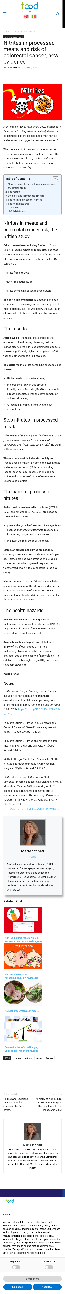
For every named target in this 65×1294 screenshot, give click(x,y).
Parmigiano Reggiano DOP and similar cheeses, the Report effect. (15, 1104)
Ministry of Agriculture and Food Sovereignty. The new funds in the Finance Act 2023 (49, 1104)
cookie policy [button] (46, 1235)
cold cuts (17, 1058)
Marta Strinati (13, 67)
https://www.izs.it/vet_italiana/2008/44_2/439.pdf (31, 809)
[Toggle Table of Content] (54, 179)
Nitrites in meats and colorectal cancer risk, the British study (32, 186)
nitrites (39, 1058)
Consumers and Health (24, 31)
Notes (16, 207)
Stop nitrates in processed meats (26, 195)
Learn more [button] (32, 1278)
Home (6, 31)
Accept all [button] (47, 1286)
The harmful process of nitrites (25, 199)
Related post (19, 211)
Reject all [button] (17, 1286)
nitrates (28, 1058)
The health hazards (18, 203)
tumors (49, 1058)
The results (14, 191)
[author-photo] (32, 1139)
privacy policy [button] (43, 1225)
